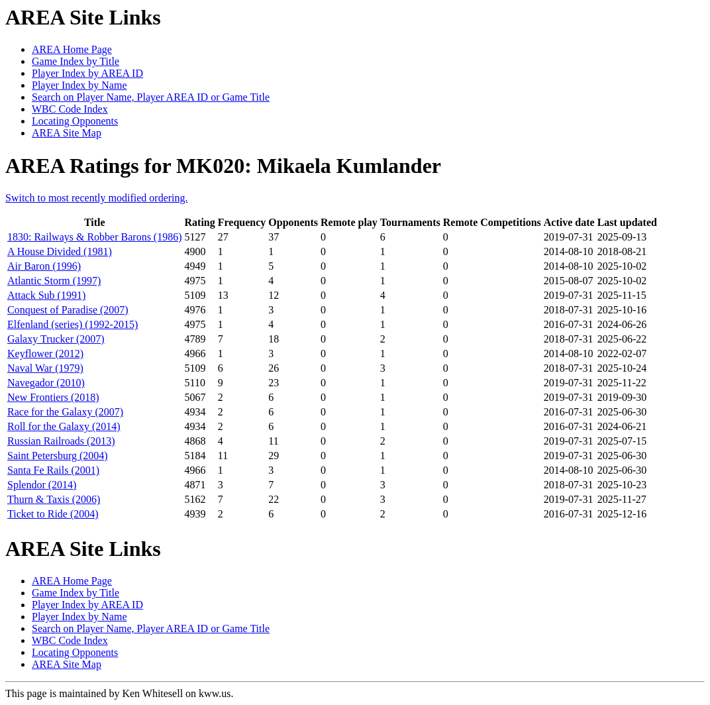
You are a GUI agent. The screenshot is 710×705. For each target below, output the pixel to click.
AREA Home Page (72, 49)
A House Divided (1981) (59, 251)
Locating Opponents (75, 121)
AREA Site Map (66, 132)
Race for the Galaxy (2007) (65, 411)
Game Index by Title (75, 61)
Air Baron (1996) (44, 266)
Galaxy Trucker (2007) (56, 339)
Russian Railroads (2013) (61, 441)
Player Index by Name (79, 85)
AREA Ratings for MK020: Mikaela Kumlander (223, 166)
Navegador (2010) (46, 382)
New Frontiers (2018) (53, 397)
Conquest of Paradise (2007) (67, 309)
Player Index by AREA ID (87, 73)
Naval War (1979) (45, 368)
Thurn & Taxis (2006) (53, 499)
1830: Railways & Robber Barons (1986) (94, 237)
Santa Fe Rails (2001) (53, 470)
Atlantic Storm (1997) (54, 280)
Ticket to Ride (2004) (53, 513)
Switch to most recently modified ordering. (96, 197)
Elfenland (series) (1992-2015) (72, 324)
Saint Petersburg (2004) (57, 455)
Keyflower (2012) (45, 353)
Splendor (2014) (41, 484)
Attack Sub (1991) (46, 295)
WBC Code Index (70, 109)
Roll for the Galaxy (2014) (64, 426)
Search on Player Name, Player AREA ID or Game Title (151, 97)
